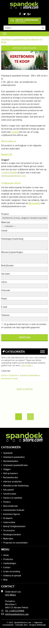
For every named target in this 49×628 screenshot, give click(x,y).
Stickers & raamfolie (12, 497)
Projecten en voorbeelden (15, 542)
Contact (6, 567)
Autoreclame (9, 522)
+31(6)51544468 (9, 172)
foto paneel (8, 489)
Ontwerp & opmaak (12, 575)
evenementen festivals (13, 510)
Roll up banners (10, 473)
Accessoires (9, 530)
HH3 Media (10, 595)
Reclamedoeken (10, 461)
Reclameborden (10, 477)
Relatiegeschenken (12, 534)
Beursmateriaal (10, 506)
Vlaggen (7, 469)
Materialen (8, 538)
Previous (18, 416)
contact (14, 132)
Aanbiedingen (9, 563)
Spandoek (8, 453)
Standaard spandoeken (14, 457)
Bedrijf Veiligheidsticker (14, 526)
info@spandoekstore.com (13, 175)
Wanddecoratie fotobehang (15, 485)
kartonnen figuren (11, 514)
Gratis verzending (24, 20)
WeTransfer (34, 203)
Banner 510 (6, 154)
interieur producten (12, 481)
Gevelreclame (9, 493)
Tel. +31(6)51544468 (14, 611)
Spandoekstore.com (22, 622)
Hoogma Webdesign (37, 625)
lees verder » (27, 365)
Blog (5, 579)
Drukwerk (8, 518)
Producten (8, 559)
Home (6, 555)
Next (30, 416)
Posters (7, 502)
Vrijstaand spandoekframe (15, 465)
